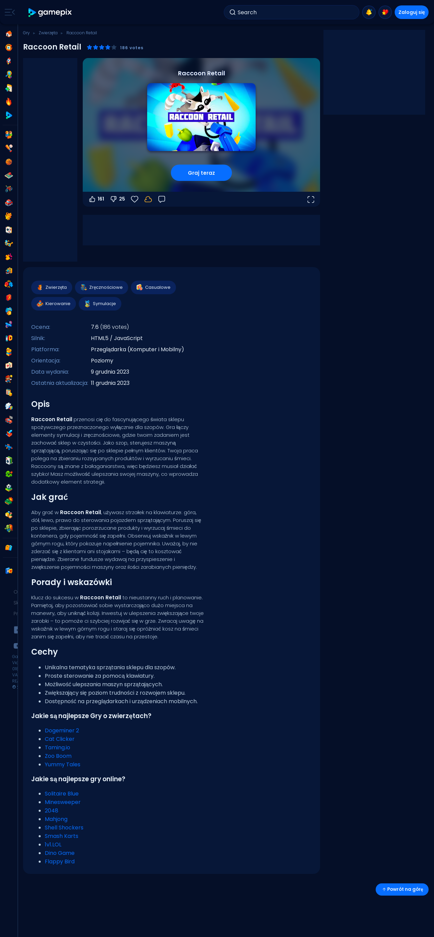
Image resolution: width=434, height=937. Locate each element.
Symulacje (99, 304)
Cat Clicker (60, 739)
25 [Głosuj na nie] (117, 199)
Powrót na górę (402, 889)
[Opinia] (162, 199)
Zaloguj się (411, 12)
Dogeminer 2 (62, 730)
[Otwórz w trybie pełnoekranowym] (311, 199)
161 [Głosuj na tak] (96, 199)
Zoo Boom (58, 756)
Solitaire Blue (62, 794)
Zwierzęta (48, 33)
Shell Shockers (64, 827)
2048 (51, 810)
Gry (26, 33)
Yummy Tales (62, 764)
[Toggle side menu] (8, 12)
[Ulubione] (135, 199)
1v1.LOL (53, 844)
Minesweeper (63, 802)
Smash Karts (61, 836)
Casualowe (153, 287)
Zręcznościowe (101, 287)
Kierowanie (53, 304)
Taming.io (57, 747)
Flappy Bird (60, 861)
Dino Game (60, 853)
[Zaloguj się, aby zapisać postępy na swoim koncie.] (148, 199)
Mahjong (56, 819)
